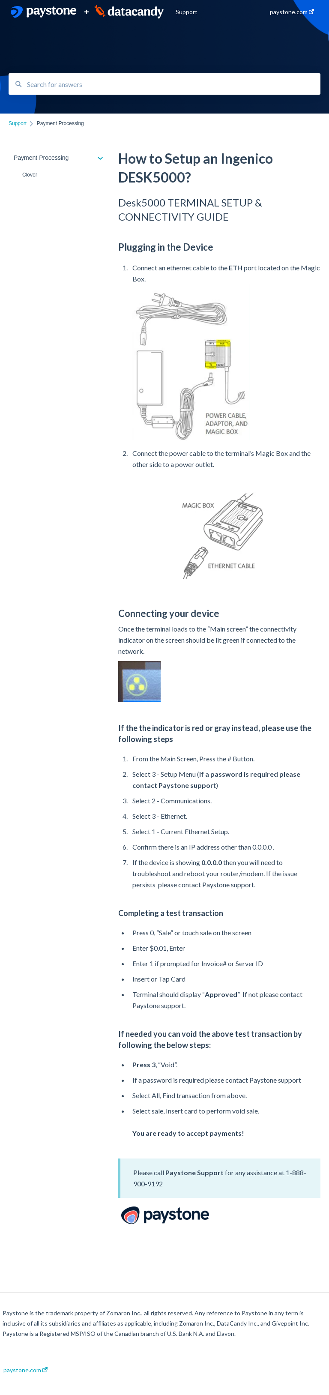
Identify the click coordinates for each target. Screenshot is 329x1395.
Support (186, 11)
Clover (29, 175)
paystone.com (25, 1370)
